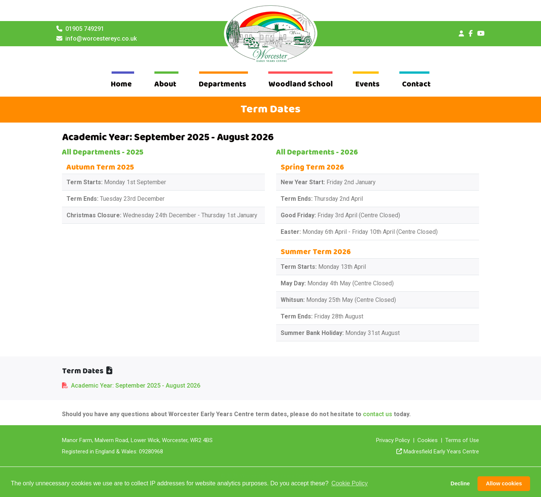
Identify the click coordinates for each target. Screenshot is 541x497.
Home (121, 84)
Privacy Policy (393, 440)
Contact (416, 84)
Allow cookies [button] (504, 483)
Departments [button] (222, 84)
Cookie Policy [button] (349, 483)
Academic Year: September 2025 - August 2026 (135, 385)
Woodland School (301, 84)
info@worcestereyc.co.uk (101, 38)
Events (367, 84)
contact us (377, 414)
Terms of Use (462, 440)
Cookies (427, 440)
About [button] (165, 84)
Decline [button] (460, 483)
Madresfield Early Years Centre (441, 451)
